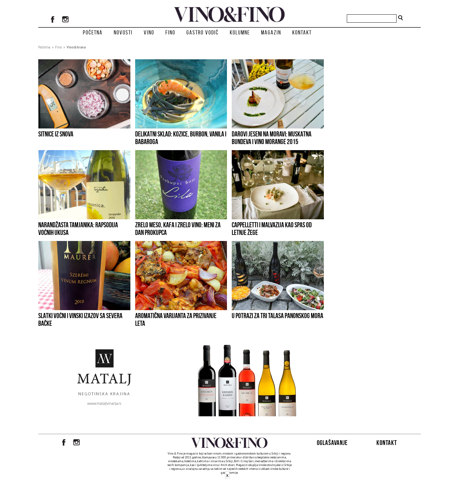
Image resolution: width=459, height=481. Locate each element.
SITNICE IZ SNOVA (55, 134)
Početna (93, 32)
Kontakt (302, 32)
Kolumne (240, 32)
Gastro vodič (202, 32)
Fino (170, 32)
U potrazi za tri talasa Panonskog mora (277, 315)
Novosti (123, 32)
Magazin (271, 32)
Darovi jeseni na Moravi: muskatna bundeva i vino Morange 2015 (271, 137)
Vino (149, 32)
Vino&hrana (76, 47)
